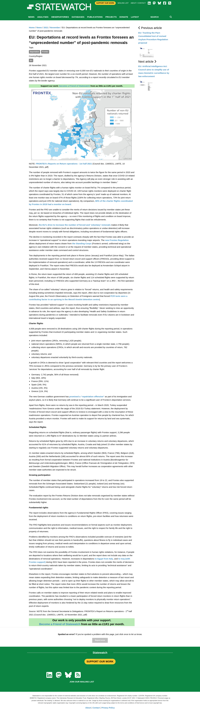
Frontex (45, 52)
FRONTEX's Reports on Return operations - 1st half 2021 (64, 163)
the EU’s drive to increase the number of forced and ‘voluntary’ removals (74, 225)
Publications (94, 17)
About (88, 708)
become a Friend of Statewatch (74, 86)
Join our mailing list (81, 681)
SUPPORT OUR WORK (100, 661)
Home (32, 27)
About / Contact (138, 3)
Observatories (60, 17)
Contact (96, 708)
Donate (123, 17)
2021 (46, 27)
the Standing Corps (81, 243)
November (55, 27)
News (31, 17)
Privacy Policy (108, 708)
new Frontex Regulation (117, 240)
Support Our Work (105, 3)
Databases (78, 17)
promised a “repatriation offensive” (86, 396)
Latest (135, 17)
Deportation (34, 52)
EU (31, 60)
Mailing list (123, 3)
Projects (111, 17)
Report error (100, 640)
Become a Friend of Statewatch (59, 624)
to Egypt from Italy (103, 559)
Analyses (42, 17)
